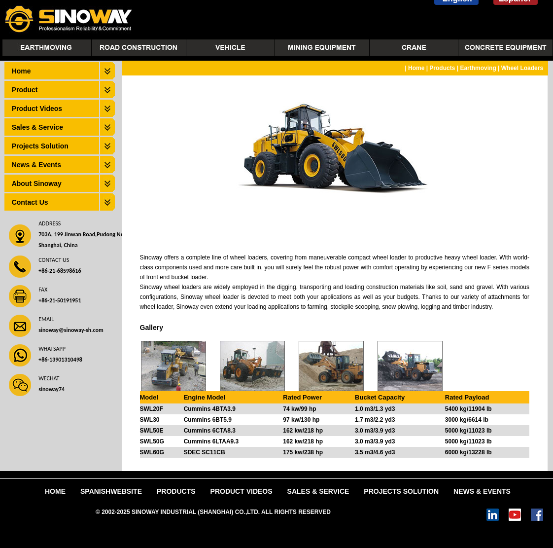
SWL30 (150, 419)
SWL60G (152, 452)
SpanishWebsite (111, 491)
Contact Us (30, 202)
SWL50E (152, 430)
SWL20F (151, 408)
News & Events (36, 165)
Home (21, 71)
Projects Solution (40, 146)
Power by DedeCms (359, 512)
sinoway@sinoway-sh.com (70, 330)
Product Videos (37, 108)
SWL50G (152, 441)
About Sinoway (37, 183)
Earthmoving (478, 68)
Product (25, 90)
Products (442, 68)
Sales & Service (37, 127)
